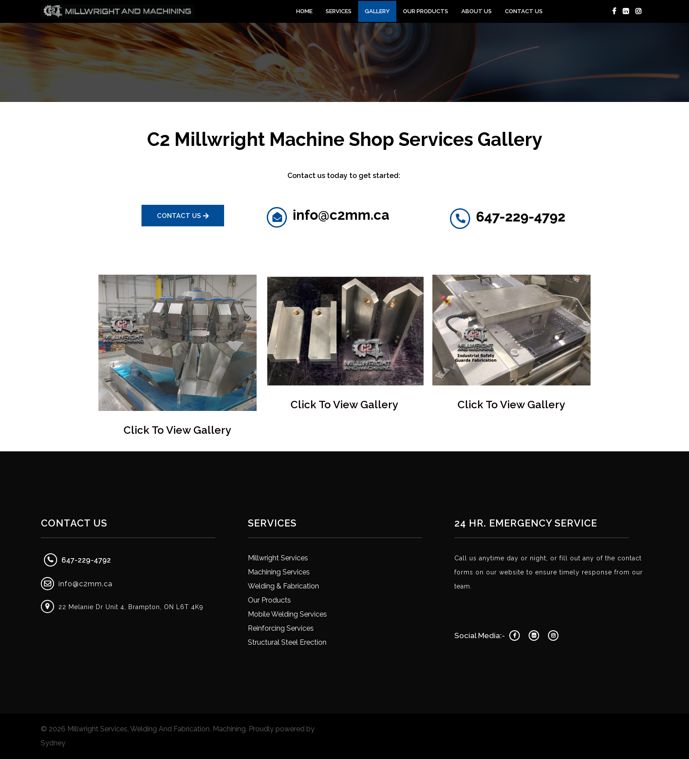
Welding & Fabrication (283, 586)
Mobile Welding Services (287, 614)
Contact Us (524, 11)
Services (339, 11)
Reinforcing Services (281, 628)
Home (304, 11)
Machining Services (279, 572)
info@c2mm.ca (85, 584)
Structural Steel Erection (287, 642)
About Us (476, 11)
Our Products (425, 11)
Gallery (377, 11)
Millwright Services (278, 558)
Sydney (53, 743)
